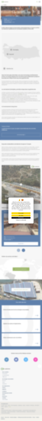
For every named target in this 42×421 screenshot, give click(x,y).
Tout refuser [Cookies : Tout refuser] (21, 215)
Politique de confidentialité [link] (21, 220)
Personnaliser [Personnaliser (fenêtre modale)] (21, 217)
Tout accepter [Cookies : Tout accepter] (21, 213)
